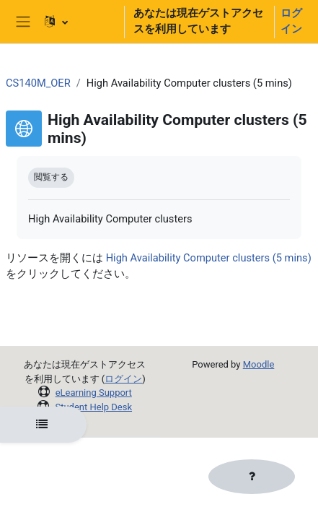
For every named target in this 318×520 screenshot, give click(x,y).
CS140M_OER (38, 83)
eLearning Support (94, 392)
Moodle (259, 364)
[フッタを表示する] (251, 476)
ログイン (291, 20)
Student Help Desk (93, 407)
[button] (78, 21)
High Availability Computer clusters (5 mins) (209, 257)
